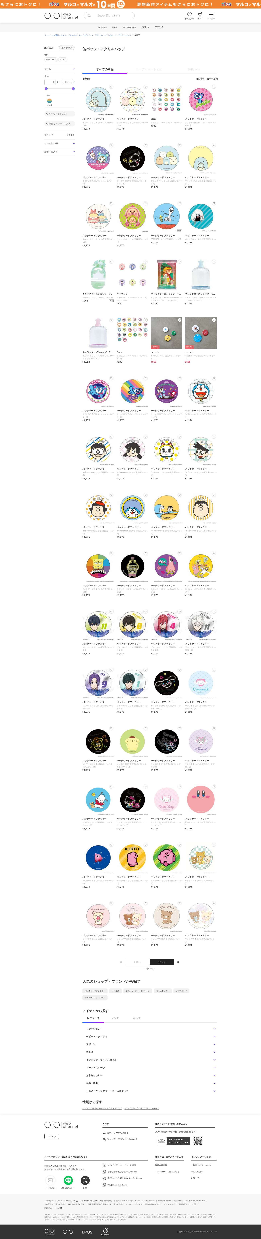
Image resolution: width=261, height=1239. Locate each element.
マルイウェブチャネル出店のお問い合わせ (143, 1204)
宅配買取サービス (186, 1204)
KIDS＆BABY (129, 27)
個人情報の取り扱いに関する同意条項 (97, 1201)
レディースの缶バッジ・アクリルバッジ (102, 1108)
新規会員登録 (161, 1165)
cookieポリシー (164, 1201)
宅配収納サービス (51, 1208)
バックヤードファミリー (95, 991)
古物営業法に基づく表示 (54, 1204)
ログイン (51, 1136)
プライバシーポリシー (66, 1201)
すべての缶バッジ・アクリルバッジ (93, 35)
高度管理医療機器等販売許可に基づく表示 (105, 1204)
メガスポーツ (181, 991)
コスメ (145, 27)
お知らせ (195, 1178)
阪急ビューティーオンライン (138, 991)
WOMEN (102, 27)
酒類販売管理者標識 (76, 1204)
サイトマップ (169, 1204)
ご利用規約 (48, 1201)
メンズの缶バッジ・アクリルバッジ (142, 1108)
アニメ (159, 27)
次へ (162, 962)
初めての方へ (197, 1171)
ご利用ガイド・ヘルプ (201, 1165)
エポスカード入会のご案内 (167, 1171)
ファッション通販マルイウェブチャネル (60, 35)
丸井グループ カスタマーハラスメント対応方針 (135, 1201)
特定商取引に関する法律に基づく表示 (189, 1201)
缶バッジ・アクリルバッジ (120, 35)
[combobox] (109, 15)
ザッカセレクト (162, 991)
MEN (114, 27)
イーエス (115, 991)
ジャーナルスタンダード (95, 998)
